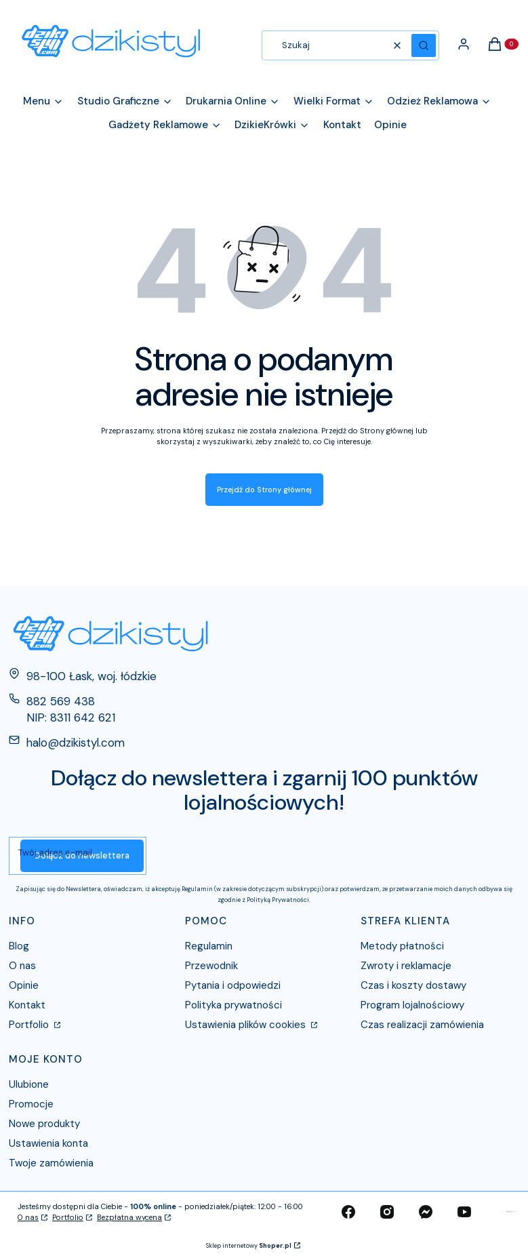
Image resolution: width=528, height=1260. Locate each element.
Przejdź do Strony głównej (264, 489)
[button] (423, 45)
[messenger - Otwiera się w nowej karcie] (426, 1212)
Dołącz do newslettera (82, 855)
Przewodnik (211, 965)
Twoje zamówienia (51, 1163)
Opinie (24, 985)
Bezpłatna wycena (129, 1217)
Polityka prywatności (233, 1005)
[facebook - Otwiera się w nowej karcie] (348, 1212)
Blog (19, 946)
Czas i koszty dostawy (413, 985)
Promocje (31, 1104)
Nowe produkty (44, 1123)
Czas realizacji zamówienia (422, 1024)
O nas (22, 965)
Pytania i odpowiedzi (233, 985)
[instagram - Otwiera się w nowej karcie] (387, 1212)
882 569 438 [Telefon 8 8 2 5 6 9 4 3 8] (60, 701)
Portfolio (30, 1024)
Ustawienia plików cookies (246, 1024)
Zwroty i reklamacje (406, 965)
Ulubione (29, 1084)
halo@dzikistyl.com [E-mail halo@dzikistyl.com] (75, 742)
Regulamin (208, 946)
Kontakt (27, 1005)
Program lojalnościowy (412, 1005)
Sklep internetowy (248, 1246)
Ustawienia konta (48, 1143)
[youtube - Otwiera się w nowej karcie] (464, 1212)
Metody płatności (402, 946)
